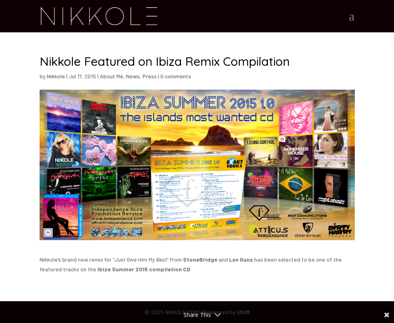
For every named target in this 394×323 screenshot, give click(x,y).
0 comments (175, 76)
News (133, 76)
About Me (111, 76)
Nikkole (56, 76)
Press (150, 76)
